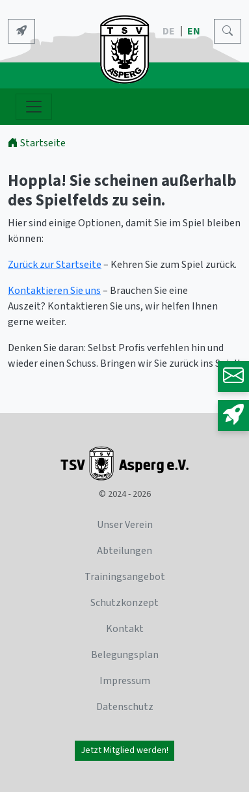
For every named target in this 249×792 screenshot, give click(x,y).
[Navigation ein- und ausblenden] (34, 107)
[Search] (227, 31)
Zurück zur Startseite (54, 264)
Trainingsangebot (125, 577)
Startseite (37, 143)
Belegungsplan (125, 655)
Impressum (124, 681)
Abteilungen (124, 551)
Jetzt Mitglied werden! (124, 750)
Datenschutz (124, 707)
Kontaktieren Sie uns (54, 291)
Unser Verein (125, 525)
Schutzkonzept (124, 603)
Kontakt (125, 629)
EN (194, 31)
